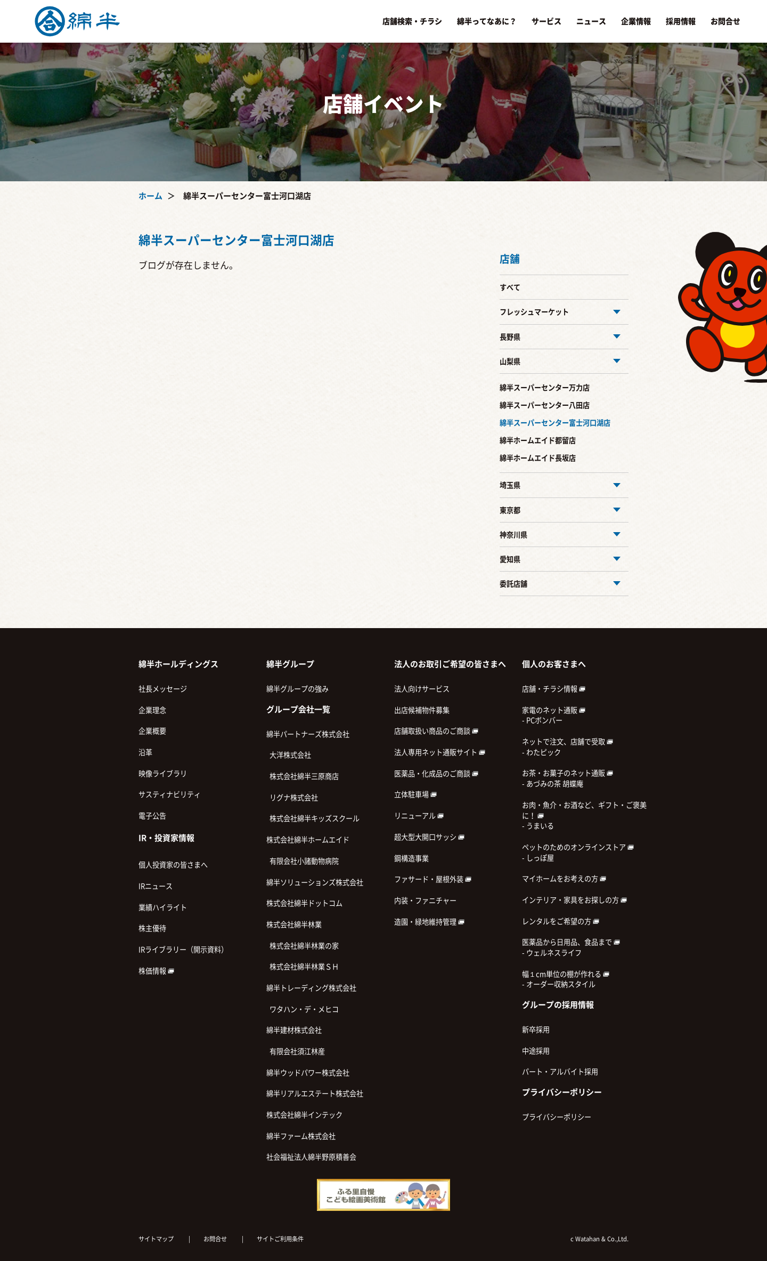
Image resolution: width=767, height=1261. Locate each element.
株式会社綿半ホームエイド (307, 840)
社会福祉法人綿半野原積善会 (311, 1157)
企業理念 (152, 710)
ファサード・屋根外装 (432, 879)
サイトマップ (156, 1239)
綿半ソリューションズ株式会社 (314, 882)
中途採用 (536, 1051)
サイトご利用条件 (280, 1239)
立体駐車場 (415, 794)
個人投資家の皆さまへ (173, 865)
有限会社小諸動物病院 (302, 861)
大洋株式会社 (288, 755)
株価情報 (156, 971)
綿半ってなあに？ (487, 21)
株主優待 (152, 928)
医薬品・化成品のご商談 (436, 773)
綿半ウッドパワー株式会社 (307, 1073)
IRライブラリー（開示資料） (183, 949)
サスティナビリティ (169, 794)
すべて (510, 287)
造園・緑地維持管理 (429, 922)
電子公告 (152, 816)
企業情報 (636, 21)
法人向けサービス (422, 689)
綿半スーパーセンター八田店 (545, 405)
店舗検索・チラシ (412, 21)
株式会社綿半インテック (304, 1115)
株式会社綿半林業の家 (302, 946)
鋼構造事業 (411, 858)
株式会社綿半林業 (294, 924)
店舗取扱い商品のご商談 (436, 731)
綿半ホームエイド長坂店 (538, 458)
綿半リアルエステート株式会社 (314, 1093)
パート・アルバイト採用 (560, 1071)
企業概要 (152, 731)
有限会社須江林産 (295, 1051)
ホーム (150, 196)
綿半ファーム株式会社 (301, 1136)
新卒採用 (536, 1029)
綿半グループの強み (297, 689)
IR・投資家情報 (166, 838)
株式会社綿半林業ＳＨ (302, 966)
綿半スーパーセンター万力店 (545, 387)
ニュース (591, 21)
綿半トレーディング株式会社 (311, 988)
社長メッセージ (162, 689)
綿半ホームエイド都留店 (538, 440)
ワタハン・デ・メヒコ (302, 1009)
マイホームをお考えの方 (564, 878)
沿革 (145, 752)
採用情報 (681, 21)
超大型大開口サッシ (429, 837)
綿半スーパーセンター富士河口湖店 (555, 423)
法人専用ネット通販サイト (439, 752)
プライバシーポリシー (556, 1117)
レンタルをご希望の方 (560, 921)
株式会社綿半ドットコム (304, 903)
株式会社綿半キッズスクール (313, 818)
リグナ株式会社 (292, 797)
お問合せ (725, 21)
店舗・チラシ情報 (553, 689)
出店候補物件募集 (422, 710)
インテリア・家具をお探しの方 (574, 900)
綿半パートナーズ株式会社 (307, 734)
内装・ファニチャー (425, 900)
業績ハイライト (162, 907)
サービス (546, 21)
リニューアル (419, 816)
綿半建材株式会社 (294, 1030)
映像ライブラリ (162, 773)
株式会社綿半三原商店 (302, 776)
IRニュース (155, 886)
